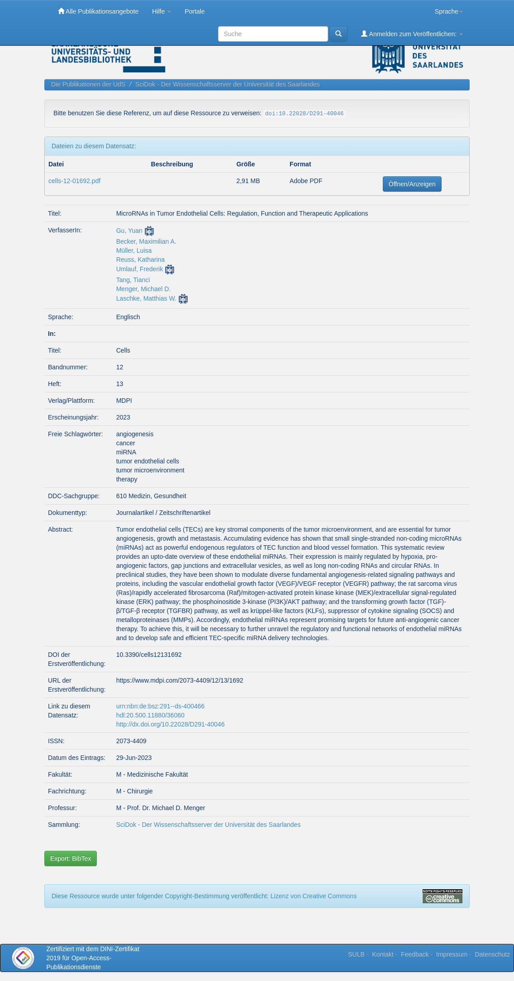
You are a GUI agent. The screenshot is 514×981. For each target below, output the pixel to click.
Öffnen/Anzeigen (412, 184)
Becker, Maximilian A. (146, 241)
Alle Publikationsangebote (98, 11)
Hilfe (161, 11)
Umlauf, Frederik (139, 269)
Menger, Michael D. (143, 288)
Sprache (449, 11)
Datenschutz (492, 954)
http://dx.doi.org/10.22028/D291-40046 (170, 724)
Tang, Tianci (133, 279)
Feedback (414, 954)
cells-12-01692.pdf (74, 180)
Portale (195, 11)
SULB (356, 954)
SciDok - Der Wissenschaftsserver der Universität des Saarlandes (227, 84)
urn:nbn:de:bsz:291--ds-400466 (160, 706)
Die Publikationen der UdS (88, 84)
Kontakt (382, 954)
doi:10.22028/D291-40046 (304, 114)
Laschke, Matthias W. (146, 298)
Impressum (451, 954)
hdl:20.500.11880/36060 (150, 715)
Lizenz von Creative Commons (314, 896)
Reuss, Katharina (140, 259)
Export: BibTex (70, 858)
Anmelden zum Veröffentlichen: (412, 34)
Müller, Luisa (134, 250)
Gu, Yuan (129, 230)
